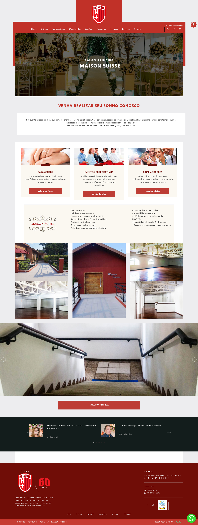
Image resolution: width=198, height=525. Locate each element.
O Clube (44, 29)
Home (33, 29)
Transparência (58, 29)
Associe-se (101, 29)
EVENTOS (90, 514)
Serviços (114, 29)
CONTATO (127, 514)
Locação (126, 29)
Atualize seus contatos (174, 25)
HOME (69, 514)
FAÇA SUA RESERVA (99, 405)
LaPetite (177, 522)
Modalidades (75, 29)
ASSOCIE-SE (102, 514)
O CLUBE (79, 514)
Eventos (88, 29)
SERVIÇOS (115, 514)
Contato (137, 29)
